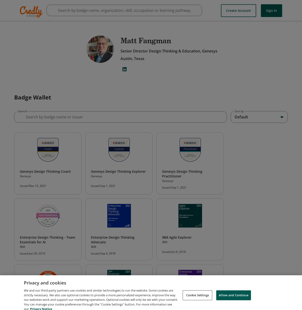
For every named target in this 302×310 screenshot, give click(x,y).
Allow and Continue (233, 299)
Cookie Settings (197, 299)
